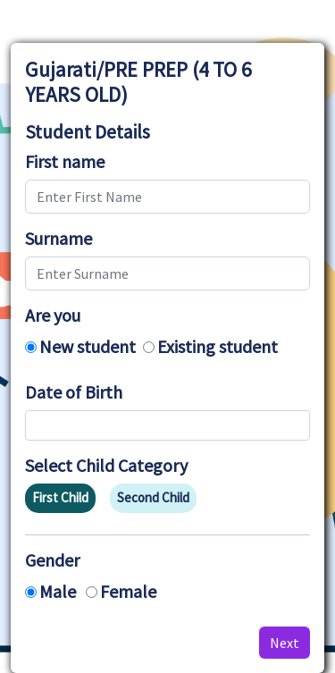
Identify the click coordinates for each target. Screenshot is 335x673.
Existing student (217, 346)
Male (57, 591)
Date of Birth (73, 392)
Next (284, 643)
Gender (52, 560)
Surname (58, 238)
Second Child (153, 497)
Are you (52, 315)
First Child (60, 497)
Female (128, 591)
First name (65, 161)
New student (87, 346)
